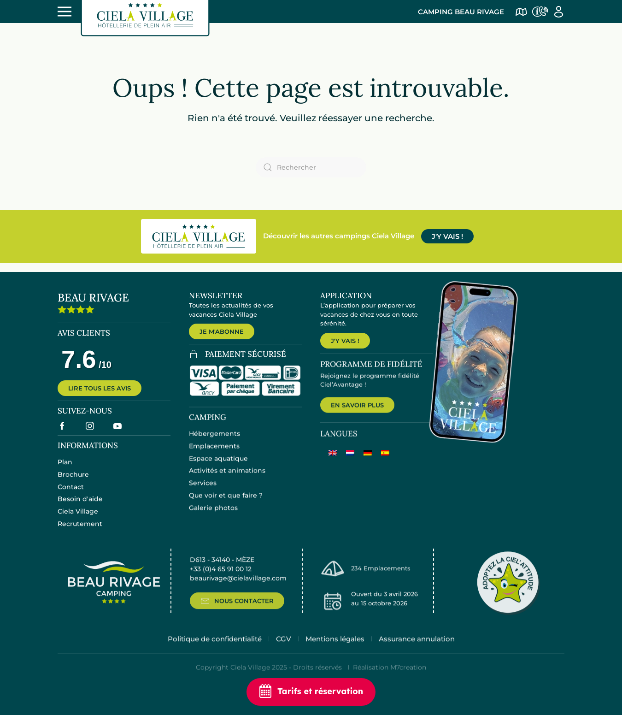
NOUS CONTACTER (237, 610)
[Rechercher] (311, 167)
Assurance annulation (417, 649)
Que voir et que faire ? (226, 502)
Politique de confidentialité (215, 649)
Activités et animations (227, 477)
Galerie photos (213, 515)
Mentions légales (334, 649)
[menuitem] (332, 461)
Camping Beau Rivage (461, 11)
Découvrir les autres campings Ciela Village (338, 235)
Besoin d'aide (80, 505)
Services (203, 490)
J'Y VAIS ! (447, 236)
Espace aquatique (218, 465)
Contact (71, 493)
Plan (65, 468)
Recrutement (80, 530)
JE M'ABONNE (222, 331)
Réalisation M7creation (389, 678)
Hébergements (214, 441)
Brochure (73, 481)
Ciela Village (78, 518)
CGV (283, 649)
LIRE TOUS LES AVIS (99, 393)
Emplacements (214, 453)
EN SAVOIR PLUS (357, 413)
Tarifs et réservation (311, 692)
